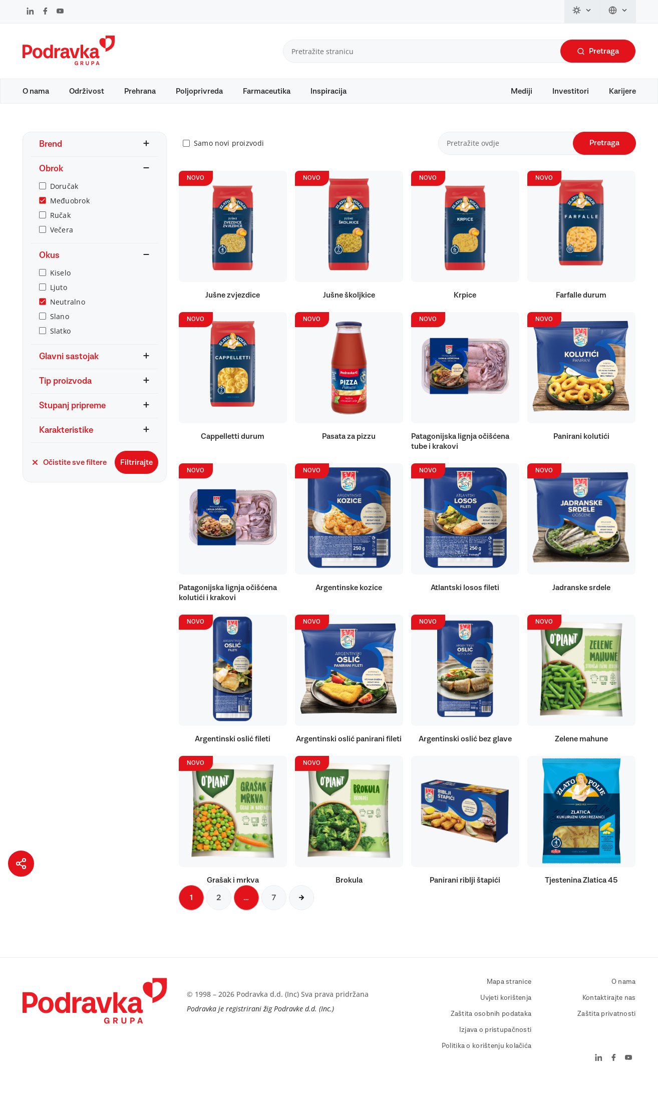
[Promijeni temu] (582, 11)
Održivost (86, 91)
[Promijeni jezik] (618, 11)
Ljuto (58, 297)
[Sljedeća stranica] (301, 907)
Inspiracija (328, 91)
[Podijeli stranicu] (21, 864)
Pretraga (598, 51)
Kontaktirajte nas (609, 1007)
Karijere (622, 91)
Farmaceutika (266, 91)
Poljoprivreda (199, 91)
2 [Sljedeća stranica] (218, 907)
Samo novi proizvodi (229, 153)
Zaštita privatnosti (606, 1023)
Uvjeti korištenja (506, 1007)
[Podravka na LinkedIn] (30, 12)
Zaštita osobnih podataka (491, 1023)
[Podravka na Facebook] (45, 12)
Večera (62, 239)
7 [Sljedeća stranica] (273, 907)
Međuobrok (70, 210)
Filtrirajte (136, 472)
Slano (59, 326)
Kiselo (60, 282)
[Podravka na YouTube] (60, 12)
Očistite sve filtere (69, 472)
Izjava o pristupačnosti (495, 1039)
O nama (36, 91)
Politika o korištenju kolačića (486, 1055)
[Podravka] (69, 63)
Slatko (60, 340)
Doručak (64, 195)
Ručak (60, 224)
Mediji (521, 91)
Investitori (570, 91)
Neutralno (68, 311)
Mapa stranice (509, 991)
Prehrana (140, 91)
